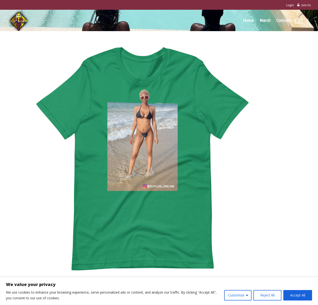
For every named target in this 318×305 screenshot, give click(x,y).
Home (248, 20)
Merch (265, 20)
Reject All (267, 295)
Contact (283, 20)
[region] (159, 291)
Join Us (304, 5)
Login (290, 5)
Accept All (297, 295)
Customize (236, 295)
